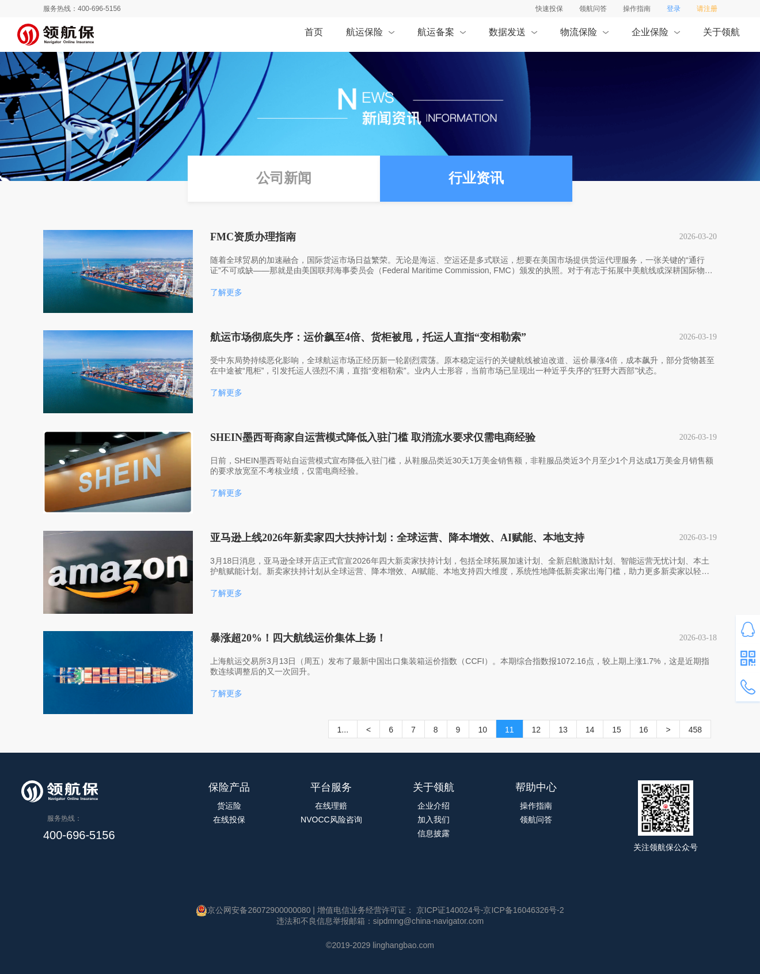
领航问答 (593, 9)
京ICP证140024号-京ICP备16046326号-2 (489, 910)
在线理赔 (331, 805)
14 (590, 729)
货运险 (229, 805)
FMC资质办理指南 (253, 237)
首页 (314, 35)
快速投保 (549, 9)
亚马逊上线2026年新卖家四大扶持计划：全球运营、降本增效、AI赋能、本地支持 (397, 537)
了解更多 (226, 292)
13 (563, 729)
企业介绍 (433, 805)
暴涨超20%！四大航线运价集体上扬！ (298, 638)
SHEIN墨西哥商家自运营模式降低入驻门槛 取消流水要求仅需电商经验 (372, 437)
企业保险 (655, 35)
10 (482, 729)
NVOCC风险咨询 (331, 819)
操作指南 (637, 9)
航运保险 (370, 35)
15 (616, 729)
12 (536, 729)
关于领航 (721, 35)
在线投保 (229, 819)
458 (695, 729)
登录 (674, 9)
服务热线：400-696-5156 (82, 9)
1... (342, 729)
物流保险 (584, 35)
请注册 (707, 9)
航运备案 (441, 35)
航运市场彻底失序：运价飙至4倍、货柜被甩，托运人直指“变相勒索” (368, 337)
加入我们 (433, 819)
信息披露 (433, 833)
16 (643, 729)
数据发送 (513, 35)
